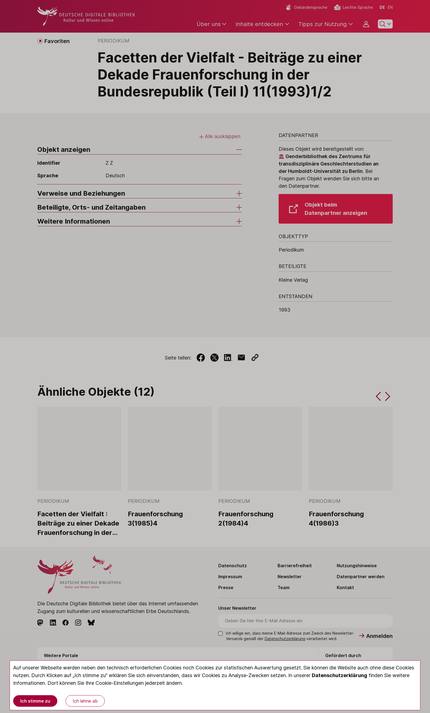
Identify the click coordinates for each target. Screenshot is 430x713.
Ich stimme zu (35, 701)
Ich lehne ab (85, 701)
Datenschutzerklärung (339, 675)
